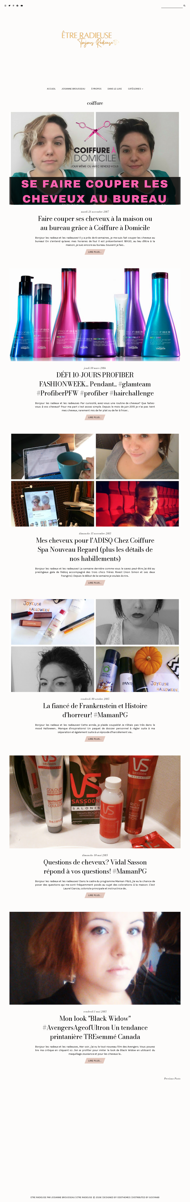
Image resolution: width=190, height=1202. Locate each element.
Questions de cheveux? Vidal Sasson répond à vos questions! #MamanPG (95, 866)
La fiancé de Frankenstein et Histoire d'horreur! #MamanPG (95, 710)
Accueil (51, 88)
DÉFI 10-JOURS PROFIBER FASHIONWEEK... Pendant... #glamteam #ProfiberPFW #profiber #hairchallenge (95, 384)
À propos (96, 88)
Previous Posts (172, 1078)
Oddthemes (123, 1197)
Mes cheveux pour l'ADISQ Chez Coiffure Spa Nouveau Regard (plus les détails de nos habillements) (95, 549)
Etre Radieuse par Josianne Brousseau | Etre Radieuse (61, 1197)
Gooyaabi (154, 1197)
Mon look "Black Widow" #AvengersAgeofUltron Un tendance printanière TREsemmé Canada (95, 1028)
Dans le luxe (115, 88)
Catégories (134, 88)
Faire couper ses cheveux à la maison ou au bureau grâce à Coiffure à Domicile (95, 223)
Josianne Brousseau (73, 88)
